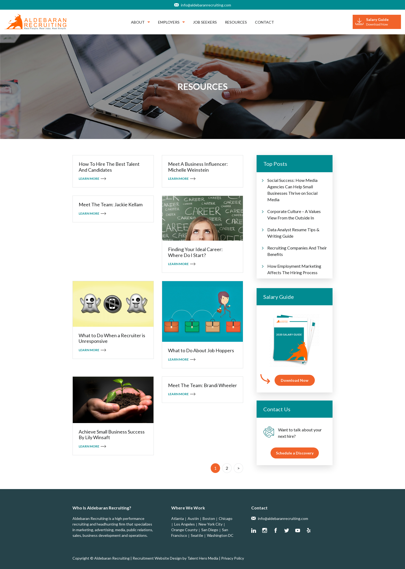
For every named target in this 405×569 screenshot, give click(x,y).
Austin (193, 518)
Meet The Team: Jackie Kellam (111, 204)
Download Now (294, 380)
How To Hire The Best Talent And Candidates (109, 167)
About (140, 22)
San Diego (209, 529)
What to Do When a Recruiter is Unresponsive (112, 338)
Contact (264, 22)
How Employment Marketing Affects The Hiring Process (294, 269)
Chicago (225, 518)
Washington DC (220, 535)
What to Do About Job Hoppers (201, 350)
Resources (236, 22)
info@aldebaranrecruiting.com (206, 5)
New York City (210, 524)
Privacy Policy (232, 558)
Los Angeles (184, 524)
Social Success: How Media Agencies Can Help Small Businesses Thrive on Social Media (292, 190)
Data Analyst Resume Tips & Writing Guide (293, 232)
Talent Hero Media (202, 558)
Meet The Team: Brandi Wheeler (202, 385)
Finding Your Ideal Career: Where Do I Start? (195, 252)
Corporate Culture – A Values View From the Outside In (294, 214)
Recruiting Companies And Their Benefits (297, 251)
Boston (209, 518)
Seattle (197, 535)
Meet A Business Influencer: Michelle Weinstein (198, 167)
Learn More (89, 179)
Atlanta (177, 518)
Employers (171, 22)
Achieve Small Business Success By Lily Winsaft (112, 434)
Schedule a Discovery (294, 453)
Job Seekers (205, 22)
